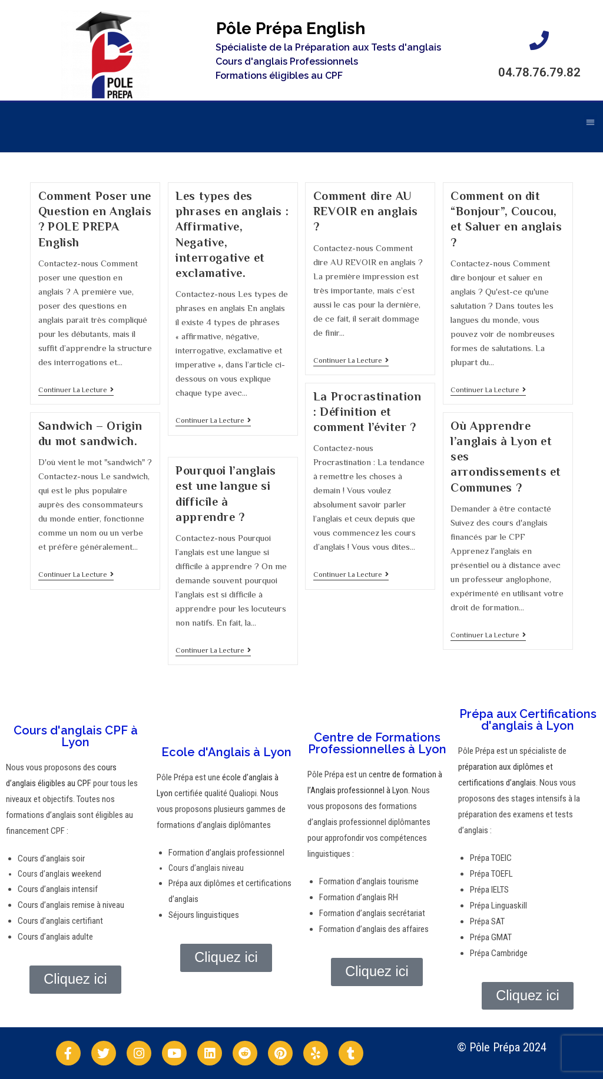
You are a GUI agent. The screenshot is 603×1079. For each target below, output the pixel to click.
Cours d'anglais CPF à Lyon (76, 736)
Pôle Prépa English (290, 28)
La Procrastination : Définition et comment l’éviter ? (367, 411)
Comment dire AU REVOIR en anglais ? (365, 211)
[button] (591, 116)
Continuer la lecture (76, 390)
